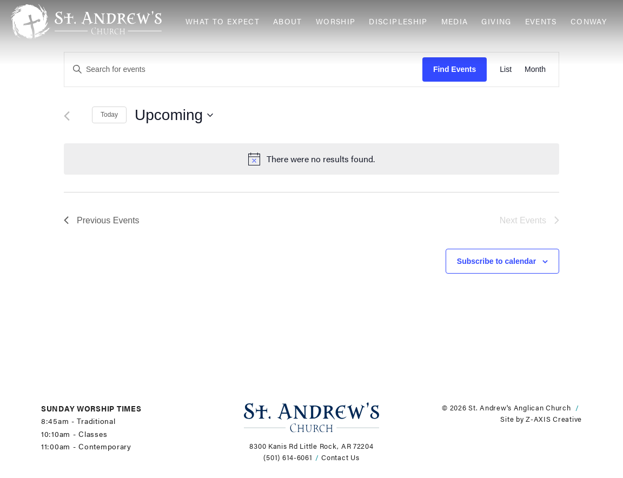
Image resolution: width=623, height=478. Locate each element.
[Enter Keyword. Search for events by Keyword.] (243, 69)
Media (454, 21)
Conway (589, 21)
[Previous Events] (67, 116)
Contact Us (340, 457)
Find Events (454, 69)
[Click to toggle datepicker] (174, 115)
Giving (496, 21)
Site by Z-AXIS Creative (541, 419)
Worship (336, 21)
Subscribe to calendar (496, 261)
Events (541, 21)
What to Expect (222, 21)
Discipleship (398, 21)
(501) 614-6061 (287, 457)
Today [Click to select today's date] (109, 114)
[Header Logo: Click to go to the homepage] (94, 21)
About (287, 21)
